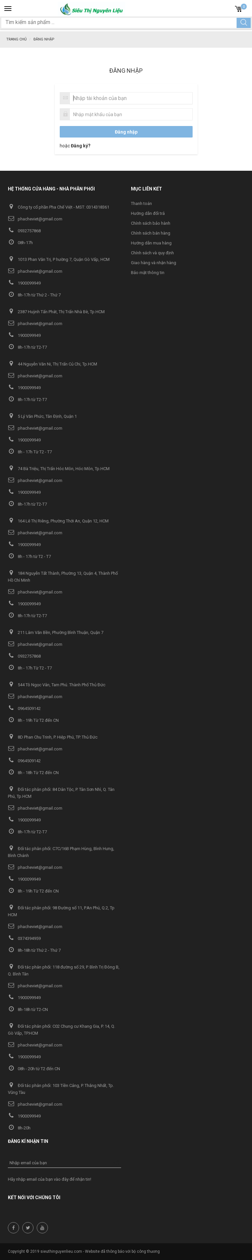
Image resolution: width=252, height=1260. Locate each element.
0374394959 (24, 938)
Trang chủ (16, 39)
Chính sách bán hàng (150, 233)
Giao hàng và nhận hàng (153, 262)
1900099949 (24, 283)
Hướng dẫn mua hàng (151, 242)
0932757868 (24, 230)
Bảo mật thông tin (147, 272)
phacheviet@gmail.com (35, 218)
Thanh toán (141, 203)
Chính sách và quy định (152, 252)
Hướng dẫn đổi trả (148, 213)
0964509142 (24, 708)
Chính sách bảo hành (150, 223)
